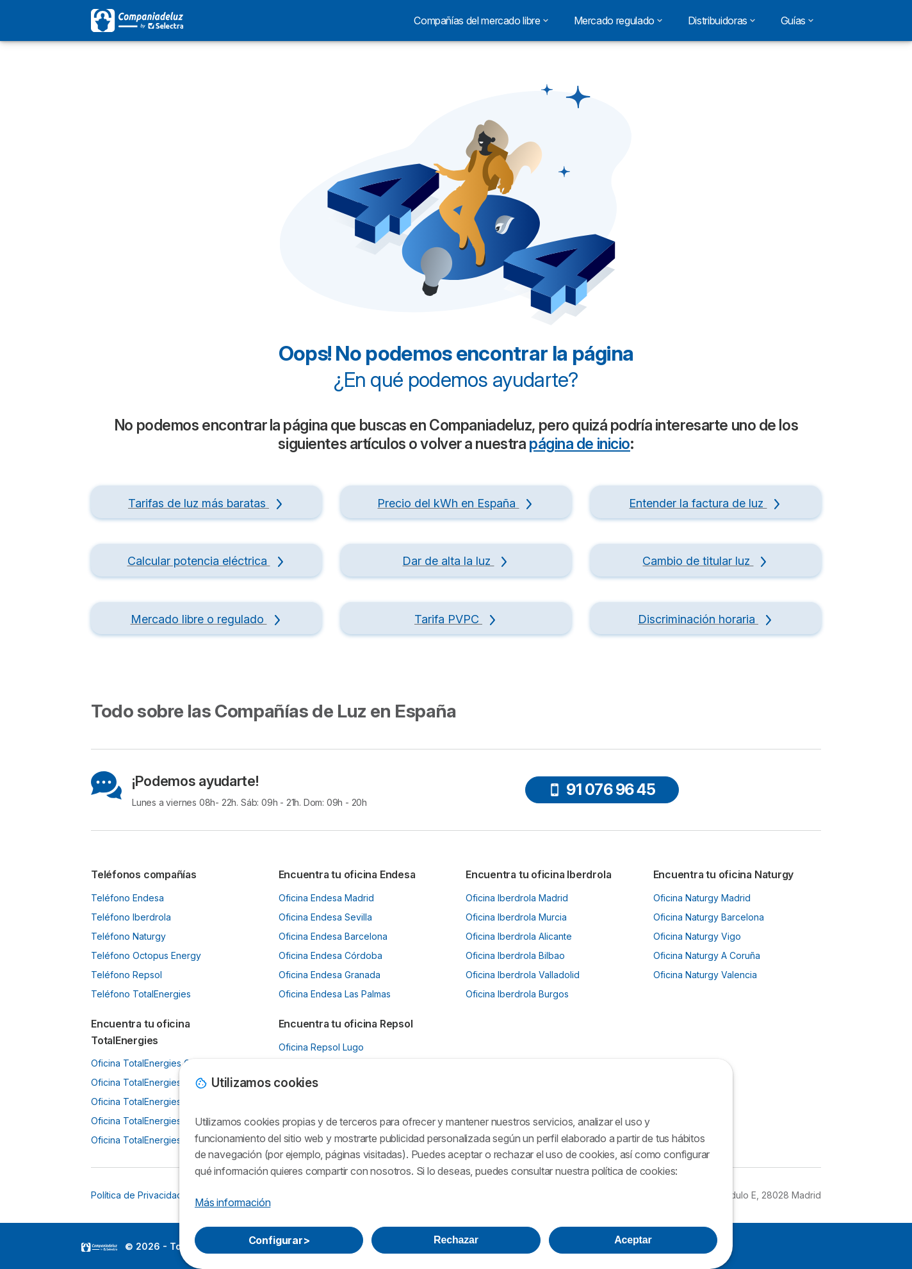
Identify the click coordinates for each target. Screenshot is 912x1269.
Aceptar (632, 1239)
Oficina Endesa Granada (329, 974)
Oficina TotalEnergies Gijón (148, 1063)
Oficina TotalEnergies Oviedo (153, 1082)
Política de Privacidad (137, 1195)
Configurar (279, 1240)
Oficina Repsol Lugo (321, 1047)
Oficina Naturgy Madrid (702, 897)
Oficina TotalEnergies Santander (159, 1139)
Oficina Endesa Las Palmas (335, 993)
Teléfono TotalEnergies (141, 993)
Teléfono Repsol (126, 974)
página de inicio (579, 444)
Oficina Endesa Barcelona (333, 936)
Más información (232, 1202)
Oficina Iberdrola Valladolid (523, 974)
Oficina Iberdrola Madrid (517, 897)
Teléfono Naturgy (128, 936)
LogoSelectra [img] (99, 1247)
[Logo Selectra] (137, 20)
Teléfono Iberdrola (131, 917)
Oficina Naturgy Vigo (697, 936)
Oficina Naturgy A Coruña (706, 955)
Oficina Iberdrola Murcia (516, 917)
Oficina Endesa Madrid (326, 897)
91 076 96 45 (601, 789)
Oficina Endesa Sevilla (325, 917)
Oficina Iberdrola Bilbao (515, 955)
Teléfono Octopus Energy (146, 955)
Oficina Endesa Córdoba (330, 955)
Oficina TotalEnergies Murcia (151, 1120)
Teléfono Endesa (127, 897)
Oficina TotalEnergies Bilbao (150, 1101)
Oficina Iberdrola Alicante (519, 936)
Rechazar (456, 1239)
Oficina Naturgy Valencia (705, 974)
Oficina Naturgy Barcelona (708, 917)
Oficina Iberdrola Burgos (517, 993)
